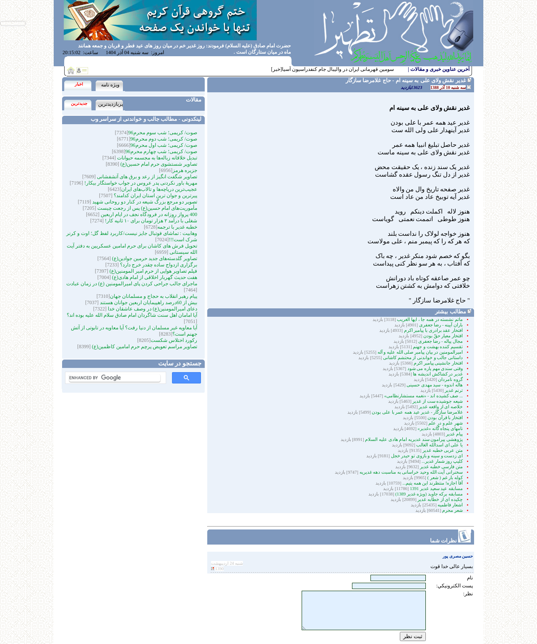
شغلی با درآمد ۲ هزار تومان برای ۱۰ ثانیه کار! (150, 221)
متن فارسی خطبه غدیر (441, 466)
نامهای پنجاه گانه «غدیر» (440, 428)
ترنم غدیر (454, 390)
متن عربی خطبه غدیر (442, 450)
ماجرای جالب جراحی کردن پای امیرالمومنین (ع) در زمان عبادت (131, 284)
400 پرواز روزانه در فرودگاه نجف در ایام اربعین (148, 214)
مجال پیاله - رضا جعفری (440, 341)
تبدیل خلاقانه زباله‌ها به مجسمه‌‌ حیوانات (156, 158)
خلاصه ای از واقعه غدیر (441, 406)
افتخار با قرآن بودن (445, 417)
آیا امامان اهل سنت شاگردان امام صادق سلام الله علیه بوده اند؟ (132, 315)
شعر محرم (452, 510)
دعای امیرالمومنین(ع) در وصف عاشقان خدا (152, 309)
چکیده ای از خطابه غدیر (440, 499)
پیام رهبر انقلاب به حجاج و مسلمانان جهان (153, 296)
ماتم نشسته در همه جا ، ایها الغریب (430, 319)
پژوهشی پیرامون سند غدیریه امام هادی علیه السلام (413, 439)
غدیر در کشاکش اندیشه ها (438, 374)
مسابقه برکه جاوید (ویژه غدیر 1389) (429, 494)
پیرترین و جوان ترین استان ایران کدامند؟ (154, 195)
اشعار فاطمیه (450, 505)
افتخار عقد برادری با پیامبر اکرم (433, 330)
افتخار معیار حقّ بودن (443, 336)
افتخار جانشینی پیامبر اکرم (438, 363)
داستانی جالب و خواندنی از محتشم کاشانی (423, 357)
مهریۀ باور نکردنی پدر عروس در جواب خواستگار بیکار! (140, 183)
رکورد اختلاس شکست (174, 340)
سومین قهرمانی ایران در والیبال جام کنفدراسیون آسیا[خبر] (332, 69)
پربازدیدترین (110, 104)
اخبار (79, 84)
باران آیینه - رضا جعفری (441, 325)
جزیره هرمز (184, 170)
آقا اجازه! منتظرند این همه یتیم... (432, 483)
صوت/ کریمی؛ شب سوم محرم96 (162, 133)
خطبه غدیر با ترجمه (177, 227)
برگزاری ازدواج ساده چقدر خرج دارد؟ (158, 265)
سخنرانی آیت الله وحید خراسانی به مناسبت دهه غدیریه (411, 472)
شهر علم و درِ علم (445, 423)
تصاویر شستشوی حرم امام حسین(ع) (158, 164)
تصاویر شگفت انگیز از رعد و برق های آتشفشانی (146, 177)
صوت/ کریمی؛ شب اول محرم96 (163, 145)
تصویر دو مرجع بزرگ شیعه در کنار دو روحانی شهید (144, 202)
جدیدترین (79, 103)
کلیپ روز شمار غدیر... (442, 461)
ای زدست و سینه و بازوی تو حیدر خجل (427, 456)
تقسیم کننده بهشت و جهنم (438, 346)
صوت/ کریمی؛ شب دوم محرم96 (163, 139)
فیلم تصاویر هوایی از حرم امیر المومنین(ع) (152, 271)
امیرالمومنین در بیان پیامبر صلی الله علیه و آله (420, 352)
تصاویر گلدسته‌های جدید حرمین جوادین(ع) (154, 258)
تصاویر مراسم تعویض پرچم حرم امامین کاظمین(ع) (144, 346)
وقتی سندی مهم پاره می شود (435, 368)
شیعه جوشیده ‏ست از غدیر (437, 401)
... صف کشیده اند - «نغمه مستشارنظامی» (423, 396)
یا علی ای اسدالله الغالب (439, 445)
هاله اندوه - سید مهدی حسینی (435, 385)
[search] (114, 378)
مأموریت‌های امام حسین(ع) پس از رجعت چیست (146, 208)
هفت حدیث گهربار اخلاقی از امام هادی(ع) (154, 277)
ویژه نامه (110, 85)
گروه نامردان (450, 379)
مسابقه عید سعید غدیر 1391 (436, 488)
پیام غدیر (454, 434)
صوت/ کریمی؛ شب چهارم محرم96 (161, 151)
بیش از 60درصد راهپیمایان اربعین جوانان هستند (148, 302)
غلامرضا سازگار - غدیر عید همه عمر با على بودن (417, 412)
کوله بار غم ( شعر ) (445, 477)
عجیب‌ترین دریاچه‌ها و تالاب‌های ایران (159, 189)
